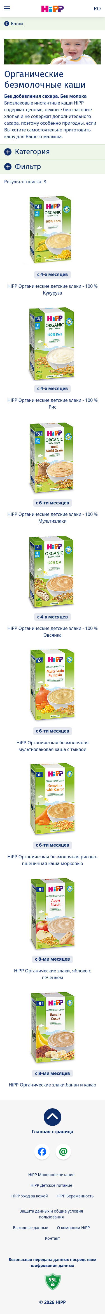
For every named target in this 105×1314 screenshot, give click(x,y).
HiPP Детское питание (51, 1185)
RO (97, 8)
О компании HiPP (73, 1227)
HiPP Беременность (75, 1196)
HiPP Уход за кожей (29, 1196)
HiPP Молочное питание (51, 1174)
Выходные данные (30, 1227)
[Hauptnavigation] (8, 8)
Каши (17, 23)
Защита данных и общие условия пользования (51, 1214)
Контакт (52, 1238)
